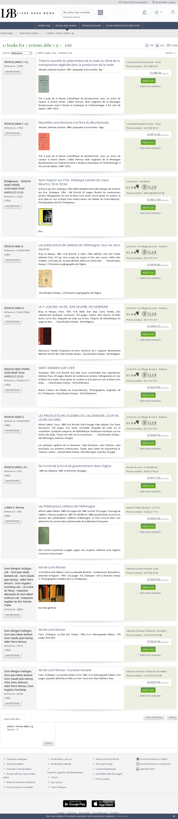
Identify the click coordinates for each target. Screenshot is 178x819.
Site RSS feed (145, 769)
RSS (160, 45)
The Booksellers (91, 25)
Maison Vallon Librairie (138, 507)
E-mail (172, 45)
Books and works (66, 25)
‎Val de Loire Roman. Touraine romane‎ (64, 670)
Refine (171, 53)
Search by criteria (71, 17)
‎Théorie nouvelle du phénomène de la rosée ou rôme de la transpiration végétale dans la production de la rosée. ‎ (79, 63)
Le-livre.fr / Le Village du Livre (141, 246)
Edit (68, 45)
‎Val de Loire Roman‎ (51, 630)
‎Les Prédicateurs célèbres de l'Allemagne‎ (66, 506)
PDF (149, 45)
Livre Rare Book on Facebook (153, 764)
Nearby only (64, 52)
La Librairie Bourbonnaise (139, 62)
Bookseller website (59, 764)
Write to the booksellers (133, 2)
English (61, 812)
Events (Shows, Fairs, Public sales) (19, 775)
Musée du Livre (134, 467)
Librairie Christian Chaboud (141, 630)
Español (114, 812)
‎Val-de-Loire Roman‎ (52, 567)
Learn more (122, 816)
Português (84, 812)
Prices (54, 777)
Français (71, 812)
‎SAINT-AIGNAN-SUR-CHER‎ (56, 368)
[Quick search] (81, 12)
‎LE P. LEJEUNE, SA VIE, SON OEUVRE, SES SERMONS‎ (73, 307)
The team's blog (102, 764)
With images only (45, 52)
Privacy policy (101, 779)
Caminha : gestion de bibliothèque (65, 772)
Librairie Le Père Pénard (139, 568)
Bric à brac (56, 782)
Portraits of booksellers (19, 768)
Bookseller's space (164, 2)
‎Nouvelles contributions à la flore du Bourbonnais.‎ (73, 123)
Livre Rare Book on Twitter (152, 759)
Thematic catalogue (15, 759)
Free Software (58, 787)
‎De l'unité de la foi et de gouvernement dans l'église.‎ (75, 466)
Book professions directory (123, 25)
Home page (44, 25)
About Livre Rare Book (107, 759)
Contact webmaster (104, 769)
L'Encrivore (132, 181)
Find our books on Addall (18, 787)
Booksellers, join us (59, 759)
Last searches (12, 719)
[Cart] (144, 12)
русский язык (100, 812)
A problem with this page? (107, 774)
